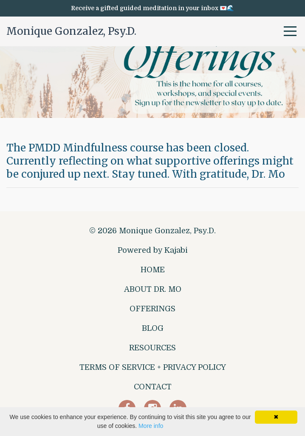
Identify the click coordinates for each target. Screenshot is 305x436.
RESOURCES (152, 348)
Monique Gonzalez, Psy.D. (71, 31)
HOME (153, 270)
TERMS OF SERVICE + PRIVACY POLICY (152, 367)
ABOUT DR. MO (152, 289)
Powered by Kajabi (153, 250)
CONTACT (153, 387)
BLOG (153, 328)
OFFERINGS (152, 309)
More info (150, 425)
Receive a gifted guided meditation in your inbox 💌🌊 (152, 8)
